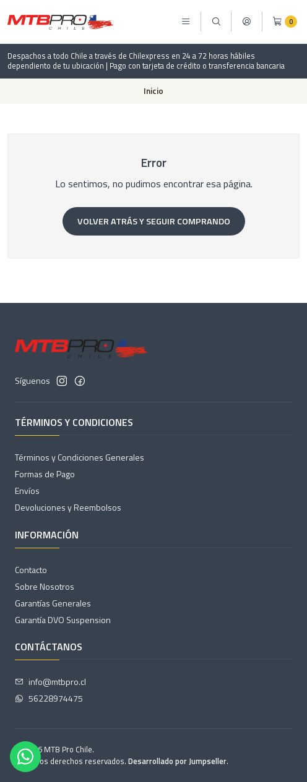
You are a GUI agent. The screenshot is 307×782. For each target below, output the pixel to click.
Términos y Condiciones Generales (79, 457)
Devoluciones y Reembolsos (68, 507)
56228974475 (49, 698)
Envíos (27, 490)
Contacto (31, 569)
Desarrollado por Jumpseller (177, 761)
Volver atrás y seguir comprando (153, 221)
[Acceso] (246, 21)
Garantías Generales (53, 603)
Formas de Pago (45, 473)
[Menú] (185, 21)
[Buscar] (216, 21)
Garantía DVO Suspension (63, 619)
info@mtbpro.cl (50, 681)
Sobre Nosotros (44, 586)
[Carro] (285, 22)
